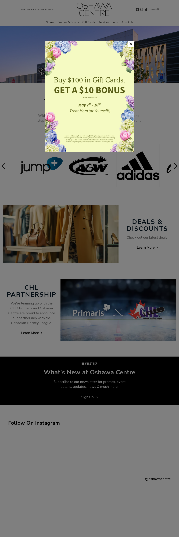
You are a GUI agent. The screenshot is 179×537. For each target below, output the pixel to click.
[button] (131, 44)
